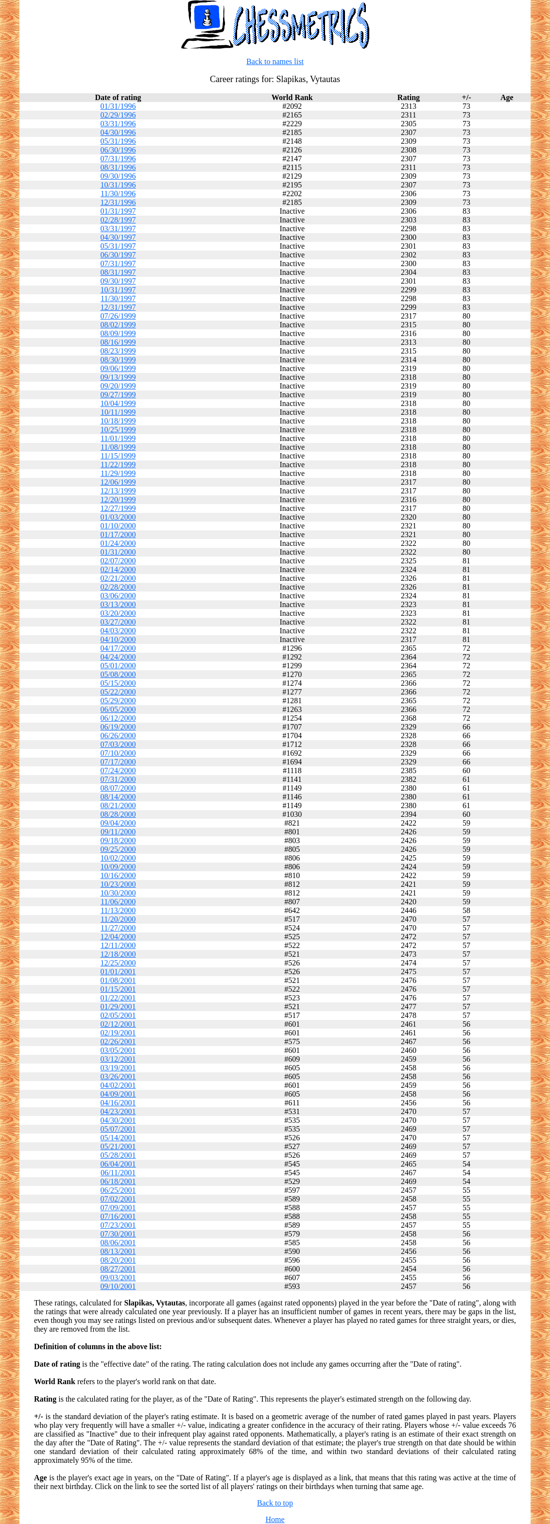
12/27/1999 (118, 508)
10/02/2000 (118, 858)
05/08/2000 (118, 674)
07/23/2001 (118, 1225)
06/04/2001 (118, 1164)
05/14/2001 (118, 1138)
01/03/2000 (118, 517)
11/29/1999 (118, 473)
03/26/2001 (118, 1076)
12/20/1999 (118, 499)
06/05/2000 (118, 709)
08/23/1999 (118, 351)
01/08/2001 (118, 980)
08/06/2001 (118, 1242)
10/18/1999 (118, 421)
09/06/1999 (118, 368)
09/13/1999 (118, 377)
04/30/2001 (118, 1120)
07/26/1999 (118, 316)
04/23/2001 (118, 1111)
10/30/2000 (118, 893)
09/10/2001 (118, 1286)
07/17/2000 (118, 762)
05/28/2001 (118, 1155)
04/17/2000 (118, 648)
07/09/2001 (118, 1207)
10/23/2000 (118, 884)
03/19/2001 (118, 1068)
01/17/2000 (118, 534)
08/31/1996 (118, 167)
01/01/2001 (118, 971)
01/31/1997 (118, 211)
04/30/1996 (118, 132)
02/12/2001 (118, 1024)
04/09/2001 (118, 1094)
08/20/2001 (118, 1260)
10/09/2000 (118, 867)
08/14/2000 (118, 797)
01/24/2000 (118, 543)
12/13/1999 (118, 491)
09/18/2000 (118, 840)
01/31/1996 (118, 106)
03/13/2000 (118, 604)
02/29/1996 (118, 115)
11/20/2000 (118, 919)
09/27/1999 (118, 394)
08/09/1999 (118, 333)
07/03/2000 (118, 744)
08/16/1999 (118, 342)
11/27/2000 (118, 928)
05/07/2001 (118, 1129)
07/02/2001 (118, 1199)
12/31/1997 (118, 307)
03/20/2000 (118, 613)
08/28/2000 (118, 814)
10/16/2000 (118, 875)
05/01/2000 (118, 665)
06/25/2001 (118, 1190)
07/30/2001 (118, 1234)
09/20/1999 (118, 386)
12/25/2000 (118, 963)
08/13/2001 (118, 1251)
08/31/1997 (118, 272)
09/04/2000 (118, 823)
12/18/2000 (118, 954)
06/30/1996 (118, 150)
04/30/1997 (118, 237)
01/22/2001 (118, 998)
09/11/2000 (118, 832)
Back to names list (275, 61)
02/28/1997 (118, 220)
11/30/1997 (118, 298)
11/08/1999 (118, 447)
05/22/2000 (118, 692)
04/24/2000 (118, 657)
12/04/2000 (118, 936)
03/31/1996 (118, 123)
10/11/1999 (118, 412)
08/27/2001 (118, 1269)
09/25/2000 (118, 849)
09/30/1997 (118, 281)
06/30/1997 (118, 255)
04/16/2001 (118, 1103)
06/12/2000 (118, 718)
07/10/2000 (118, 753)
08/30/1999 (118, 360)
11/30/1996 (118, 193)
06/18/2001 (118, 1181)
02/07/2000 (118, 561)
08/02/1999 (118, 325)
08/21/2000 (118, 805)
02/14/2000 (118, 569)
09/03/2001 (118, 1277)
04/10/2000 (118, 639)
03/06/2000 (118, 596)
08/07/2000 (118, 788)
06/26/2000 (118, 735)
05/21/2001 (118, 1146)
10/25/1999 (118, 429)
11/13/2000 (118, 910)
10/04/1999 (118, 403)
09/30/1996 (118, 176)
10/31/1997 (118, 290)
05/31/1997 (118, 246)
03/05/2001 (118, 1050)
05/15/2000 (118, 683)
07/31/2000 (118, 779)
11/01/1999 (118, 438)
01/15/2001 (118, 989)
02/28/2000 (118, 587)
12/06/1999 (118, 482)
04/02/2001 (118, 1085)
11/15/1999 (118, 456)
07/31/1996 (118, 158)
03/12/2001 (118, 1059)
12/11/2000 (118, 945)
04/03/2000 (118, 631)
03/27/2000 (118, 622)
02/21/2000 (118, 578)
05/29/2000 (118, 700)
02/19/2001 (118, 1033)
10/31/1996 (118, 185)
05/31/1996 (118, 141)
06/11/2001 (118, 1172)
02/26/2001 (118, 1041)
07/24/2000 (118, 770)
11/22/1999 (118, 464)
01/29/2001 (118, 1006)
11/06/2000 (118, 901)
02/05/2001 (118, 1015)
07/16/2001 (118, 1216)
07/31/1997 (118, 263)
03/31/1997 (118, 228)
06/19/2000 (118, 727)
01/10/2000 (118, 526)
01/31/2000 (118, 552)
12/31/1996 (118, 202)
